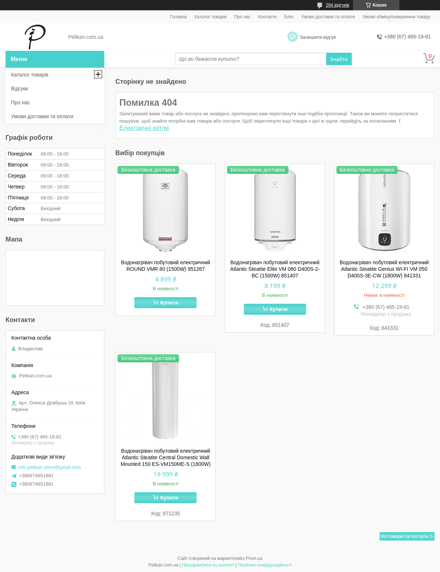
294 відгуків (337, 5)
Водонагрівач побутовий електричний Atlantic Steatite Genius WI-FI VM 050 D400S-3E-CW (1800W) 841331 (384, 268)
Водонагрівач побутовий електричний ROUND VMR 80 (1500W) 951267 (165, 265)
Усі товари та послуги (404, 536)
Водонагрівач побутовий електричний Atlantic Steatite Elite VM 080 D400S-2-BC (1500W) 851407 (275, 268)
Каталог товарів (210, 16)
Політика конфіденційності (265, 565)
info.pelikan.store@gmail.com (49, 467)
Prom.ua (254, 558)
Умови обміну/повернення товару (396, 16)
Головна (178, 16)
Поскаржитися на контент (208, 565)
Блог (289, 16)
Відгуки (19, 88)
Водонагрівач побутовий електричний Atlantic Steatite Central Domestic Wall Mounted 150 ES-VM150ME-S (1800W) (165, 457)
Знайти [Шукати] (339, 59)
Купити (169, 303)
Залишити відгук (318, 37)
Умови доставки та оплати (328, 16)
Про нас (242, 16)
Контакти (267, 16)
